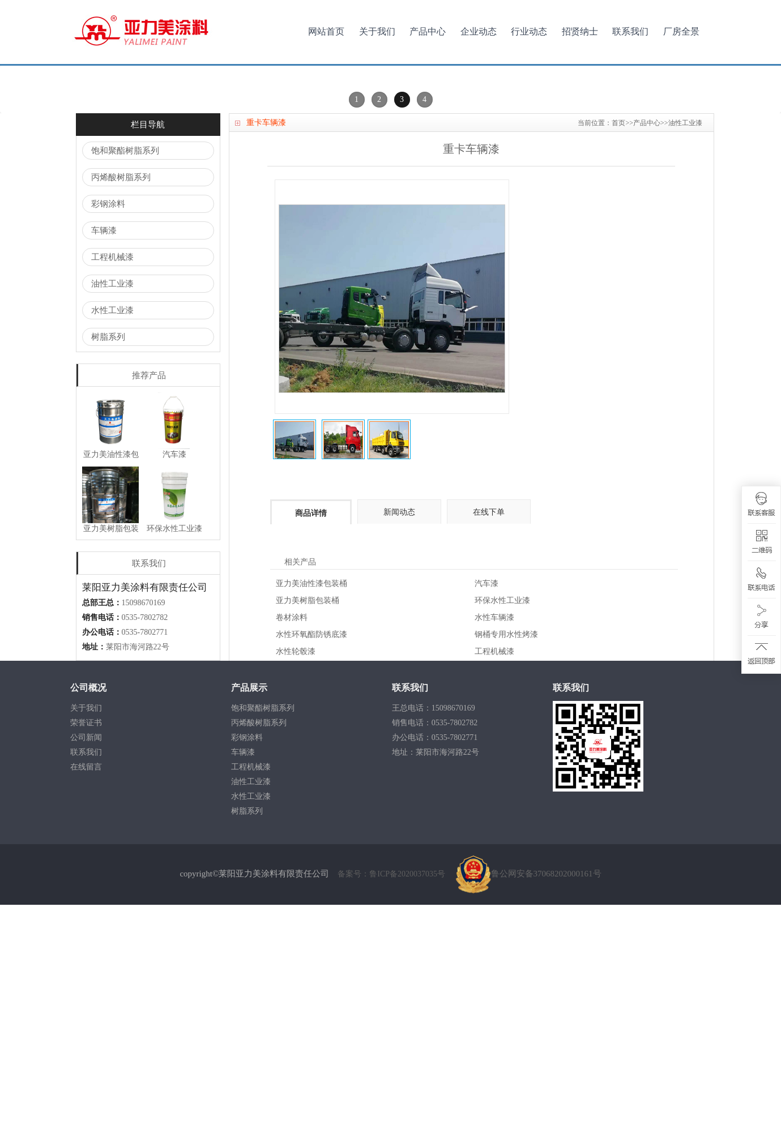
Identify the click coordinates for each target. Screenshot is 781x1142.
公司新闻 (86, 974)
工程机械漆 (112, 494)
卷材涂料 (292, 854)
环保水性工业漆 (502, 837)
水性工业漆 (112, 547)
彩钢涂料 (108, 441)
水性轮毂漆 (295, 888)
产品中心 (427, 31)
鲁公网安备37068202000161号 (528, 1110)
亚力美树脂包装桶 (307, 837)
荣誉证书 (86, 960)
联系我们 (630, 31)
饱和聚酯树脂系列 (125, 387)
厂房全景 (681, 31)
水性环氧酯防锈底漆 (311, 871)
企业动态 (478, 31)
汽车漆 (486, 820)
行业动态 (529, 31)
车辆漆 (104, 467)
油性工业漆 (112, 520)
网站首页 (326, 31)
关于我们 (377, 31)
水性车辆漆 (494, 854)
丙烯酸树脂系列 (121, 414)
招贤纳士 (580, 31)
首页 (618, 360)
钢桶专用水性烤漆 (506, 871)
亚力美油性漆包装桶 (311, 820)
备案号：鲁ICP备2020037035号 (392, 1111)
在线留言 (86, 1004)
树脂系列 (108, 574)
